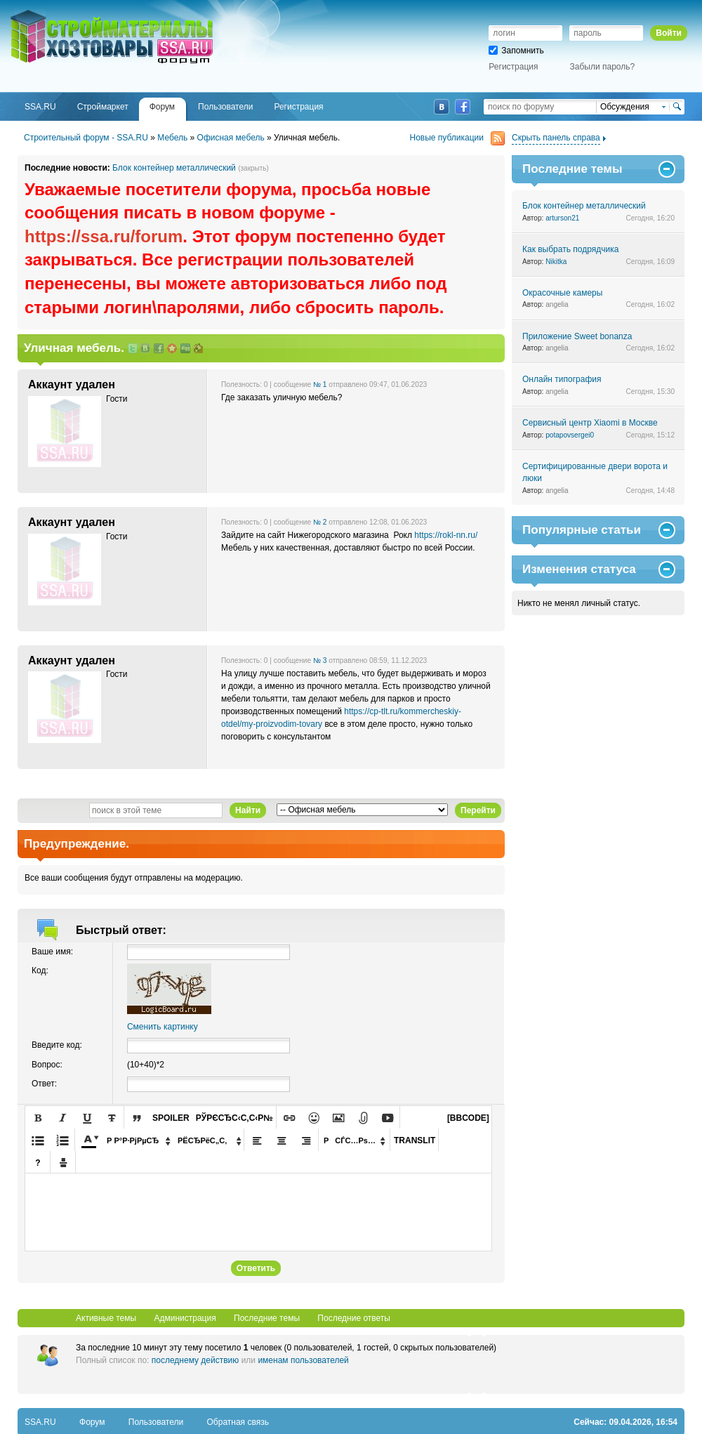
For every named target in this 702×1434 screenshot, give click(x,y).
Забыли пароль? (602, 67)
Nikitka (556, 261)
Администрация (185, 1318)
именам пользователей (303, 1360)
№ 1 (319, 384)
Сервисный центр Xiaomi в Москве (590, 423)
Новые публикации (457, 138)
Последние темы (267, 1318)
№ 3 (319, 660)
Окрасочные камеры (562, 293)
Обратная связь (238, 1422)
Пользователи (155, 1422)
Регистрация (513, 67)
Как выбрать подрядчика (570, 249)
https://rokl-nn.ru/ (445, 535)
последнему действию (195, 1360)
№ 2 (319, 522)
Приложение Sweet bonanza (577, 336)
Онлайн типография (561, 379)
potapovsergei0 (569, 435)
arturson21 (562, 218)
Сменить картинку (162, 1027)
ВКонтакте (441, 106)
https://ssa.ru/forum (104, 236)
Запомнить (516, 50)
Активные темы (106, 1318)
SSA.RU (67, 12)
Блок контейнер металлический (174, 168)
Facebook (462, 106)
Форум (92, 1422)
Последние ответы (353, 1318)
